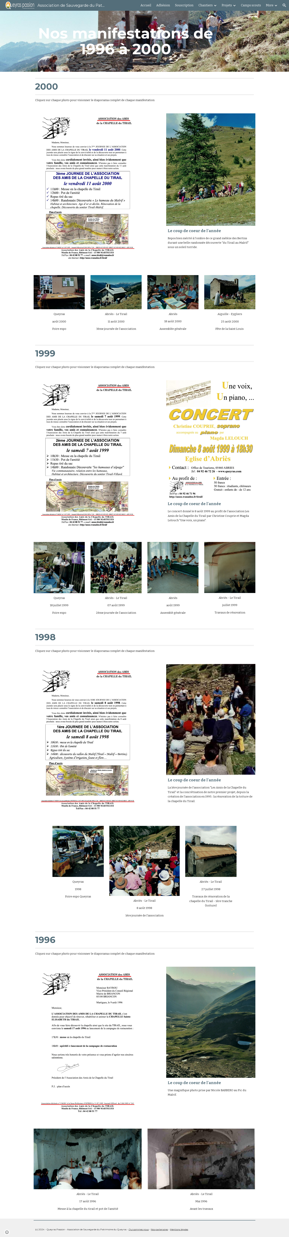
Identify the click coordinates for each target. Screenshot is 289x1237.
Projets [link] (227, 5)
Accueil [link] (145, 5)
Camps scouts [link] (251, 5)
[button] (284, 5)
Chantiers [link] (205, 5)
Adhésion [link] (163, 5)
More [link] (269, 5)
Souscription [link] (184, 5)
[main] (126, 41)
